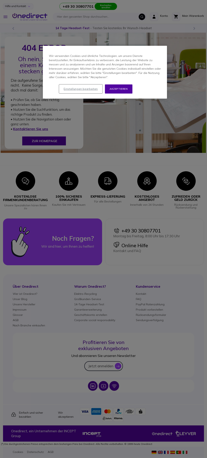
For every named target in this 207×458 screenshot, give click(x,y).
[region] (105, 72)
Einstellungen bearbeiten (81, 89)
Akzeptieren (119, 88)
